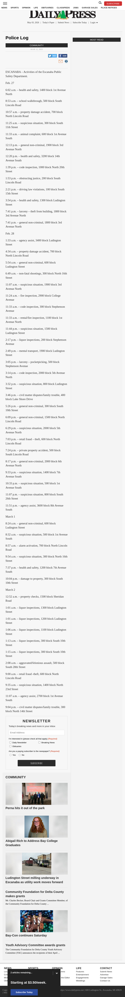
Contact (106, 968)
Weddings (80, 981)
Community (37, 45)
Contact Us (105, 981)
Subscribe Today (80, 22)
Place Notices (109, 8)
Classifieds (63, 8)
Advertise (104, 974)
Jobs (75, 8)
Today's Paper (48, 22)
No (23, 755)
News (4, 8)
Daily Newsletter (19, 742)
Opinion (26, 8)
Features (80, 971)
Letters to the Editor (61, 978)
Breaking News (48, 742)
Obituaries (47, 8)
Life (36, 8)
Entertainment (82, 974)
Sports (15, 8)
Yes (14, 755)
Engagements (82, 978)
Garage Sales (89, 8)
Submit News (63, 22)
